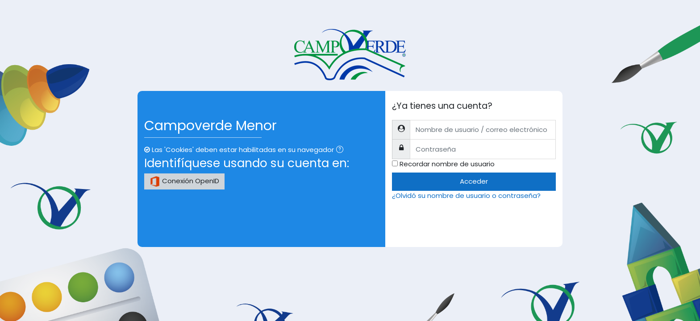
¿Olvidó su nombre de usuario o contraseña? (466, 195)
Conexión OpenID (184, 181)
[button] (341, 150)
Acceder (474, 181)
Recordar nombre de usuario (447, 164)
